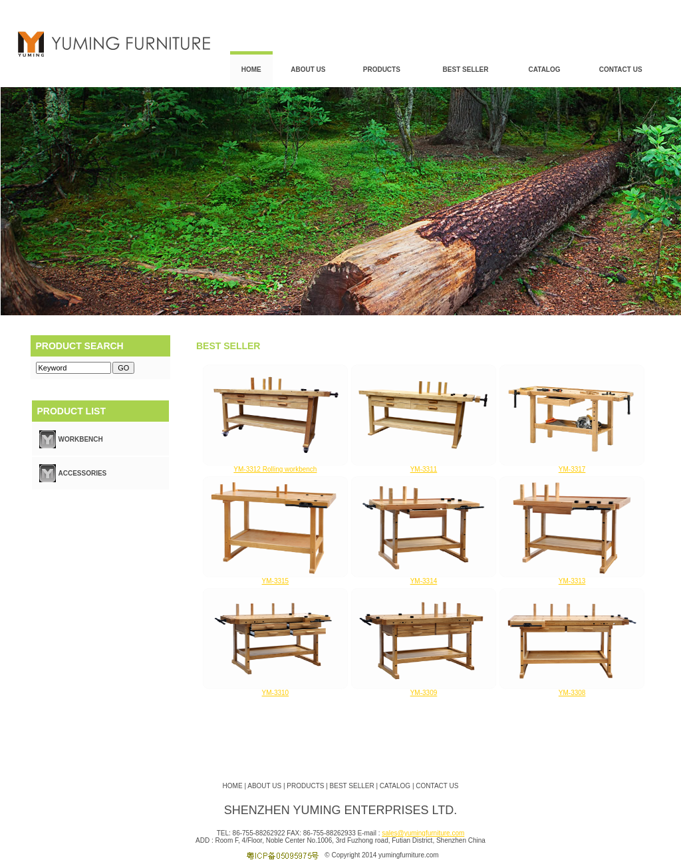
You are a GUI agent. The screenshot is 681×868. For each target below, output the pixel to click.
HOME (251, 69)
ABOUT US (308, 69)
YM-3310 (275, 692)
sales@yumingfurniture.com (423, 833)
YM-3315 (275, 581)
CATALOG (545, 69)
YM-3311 (424, 469)
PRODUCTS (381, 69)
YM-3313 (572, 581)
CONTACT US (620, 69)
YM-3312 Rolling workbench (275, 469)
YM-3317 (572, 469)
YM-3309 (424, 692)
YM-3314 (424, 581)
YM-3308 (572, 692)
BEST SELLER (466, 69)
